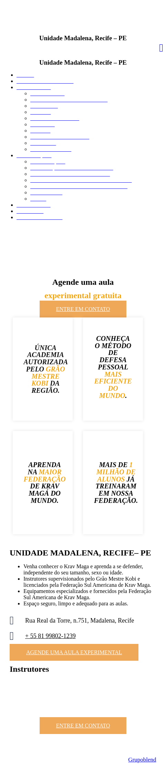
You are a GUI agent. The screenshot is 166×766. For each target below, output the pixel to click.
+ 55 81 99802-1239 (50, 636)
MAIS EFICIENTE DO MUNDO (113, 384)
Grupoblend (142, 759)
